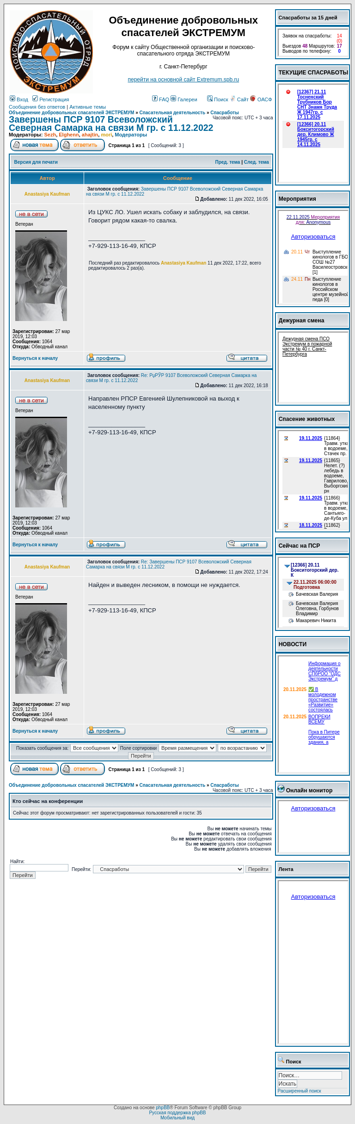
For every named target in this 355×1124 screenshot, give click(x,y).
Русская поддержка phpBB (177, 1112)
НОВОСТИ (293, 644)
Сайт (240, 99)
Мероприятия (297, 199)
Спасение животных (307, 419)
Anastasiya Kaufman (183, 263)
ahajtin (90, 134)
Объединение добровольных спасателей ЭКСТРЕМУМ (71, 112)
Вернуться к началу (35, 358)
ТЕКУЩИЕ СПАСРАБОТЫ (314, 72)
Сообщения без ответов (37, 107)
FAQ (160, 99)
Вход (19, 99)
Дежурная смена (301, 320)
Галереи (184, 99)
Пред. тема (227, 162)
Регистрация (50, 99)
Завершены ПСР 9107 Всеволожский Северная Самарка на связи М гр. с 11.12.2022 (111, 123)
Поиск (217, 99)
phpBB (163, 1107)
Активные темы (87, 107)
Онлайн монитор (309, 790)
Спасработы (224, 112)
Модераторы (131, 134)
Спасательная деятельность (173, 112)
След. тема (256, 162)
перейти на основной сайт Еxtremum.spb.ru (183, 79)
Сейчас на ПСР (299, 546)
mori (106, 134)
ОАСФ (261, 99)
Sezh (50, 134)
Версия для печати (36, 162)
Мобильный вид (177, 1117)
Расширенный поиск (299, 1090)
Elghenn (69, 134)
